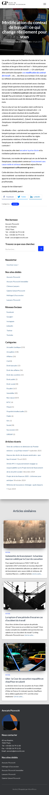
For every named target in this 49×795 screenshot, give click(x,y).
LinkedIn (10, 326)
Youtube (10, 335)
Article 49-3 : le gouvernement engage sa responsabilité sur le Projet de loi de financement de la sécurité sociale (25, 468)
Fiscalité (10, 388)
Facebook (10, 312)
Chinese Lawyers (13, 286)
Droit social (11, 384)
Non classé (11, 398)
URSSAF (10, 434)
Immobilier (10, 393)
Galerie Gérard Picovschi (16, 291)
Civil (8, 361)
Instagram (10, 321)
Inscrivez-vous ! (12, 265)
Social (15, 204)
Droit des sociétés (13, 375)
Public (9, 416)
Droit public (11, 379)
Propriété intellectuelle (15, 411)
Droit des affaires (13, 370)
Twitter (9, 330)
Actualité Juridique (14, 347)
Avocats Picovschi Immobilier (17, 282)
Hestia (15, 789)
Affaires (10, 356)
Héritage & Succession (15, 295)
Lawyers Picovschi (13, 300)
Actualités (10, 352)
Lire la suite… (37, 574)
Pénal (9, 407)
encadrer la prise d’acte (29, 150)
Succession (11, 430)
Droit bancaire (12, 366)
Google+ (10, 317)
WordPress (32, 789)
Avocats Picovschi (13, 277)
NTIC (9, 402)
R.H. (8, 421)
